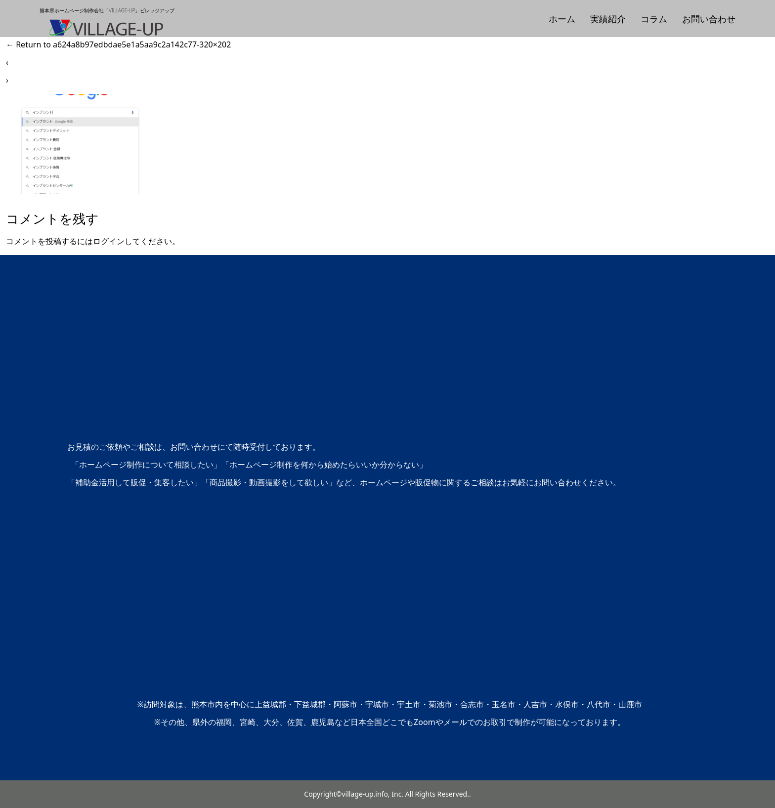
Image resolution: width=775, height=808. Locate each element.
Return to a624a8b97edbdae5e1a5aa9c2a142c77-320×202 (118, 44)
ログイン (109, 241)
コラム (654, 19)
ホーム (562, 19)
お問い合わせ (708, 19)
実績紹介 (608, 19)
